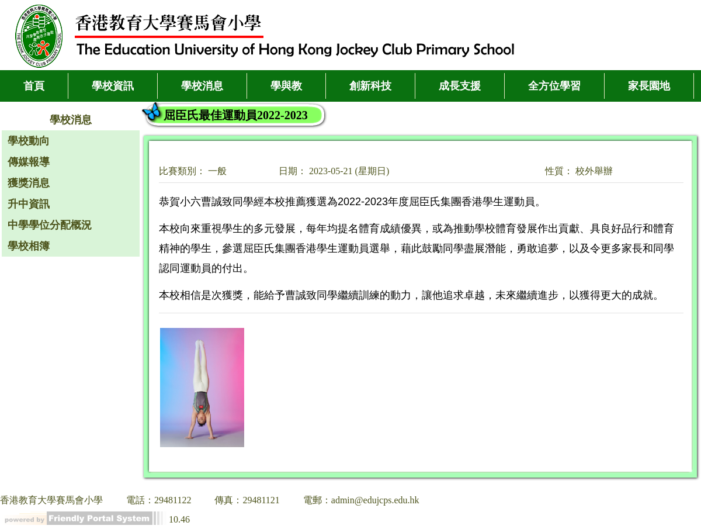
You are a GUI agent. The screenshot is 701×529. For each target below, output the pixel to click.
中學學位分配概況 (50, 225)
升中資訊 (29, 204)
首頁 (33, 86)
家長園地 (649, 86)
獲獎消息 (29, 183)
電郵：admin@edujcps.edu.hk (361, 500)
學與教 (286, 86)
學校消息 (202, 86)
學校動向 (29, 141)
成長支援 (460, 86)
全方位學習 (554, 86)
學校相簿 (29, 246)
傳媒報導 (29, 162)
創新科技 (370, 86)
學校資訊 (113, 86)
